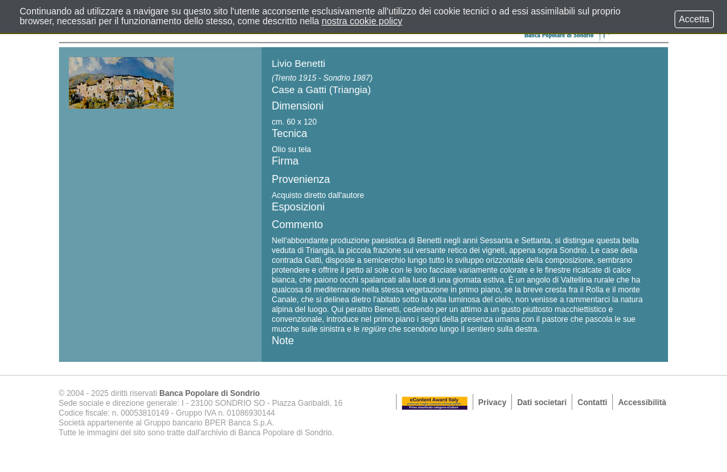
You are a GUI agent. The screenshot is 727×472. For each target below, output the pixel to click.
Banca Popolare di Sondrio (209, 393)
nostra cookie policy (362, 21)
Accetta (694, 19)
